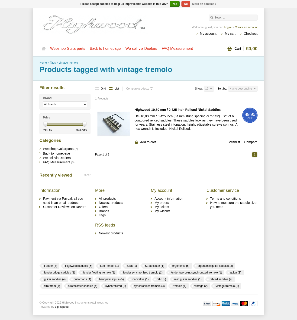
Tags (53, 62)
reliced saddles (221, 279)
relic (161, 279)
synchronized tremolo (149, 286)
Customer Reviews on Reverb (64, 207)
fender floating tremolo (99, 272)
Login (227, 27)
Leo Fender (109, 265)
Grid (101, 88)
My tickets (162, 207)
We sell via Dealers (141, 48)
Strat (132, 265)
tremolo (179, 286)
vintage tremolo (68, 62)
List (114, 88)
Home (43, 48)
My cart (230, 33)
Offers (103, 207)
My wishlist (162, 211)
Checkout (251, 33)
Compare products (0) (139, 88)
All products (107, 198)
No (186, 4)
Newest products (111, 203)
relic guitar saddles (188, 279)
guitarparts (82, 279)
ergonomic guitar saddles (215, 265)
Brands (104, 211)
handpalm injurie (111, 279)
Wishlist (233, 142)
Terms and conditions (225, 198)
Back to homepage (105, 48)
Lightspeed (62, 306)
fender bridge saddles (59, 272)
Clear (87, 175)
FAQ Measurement (177, 48)
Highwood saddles (78, 265)
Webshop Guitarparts (67, 48)
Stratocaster (154, 265)
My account (208, 33)
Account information (169, 198)
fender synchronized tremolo (142, 272)
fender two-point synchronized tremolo (196, 272)
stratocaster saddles (82, 286)
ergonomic (181, 265)
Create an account (246, 27)
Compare (249, 142)
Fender (50, 265)
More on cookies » (204, 4)
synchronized (115, 286)
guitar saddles (55, 279)
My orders (162, 203)
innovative (140, 279)
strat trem (52, 286)
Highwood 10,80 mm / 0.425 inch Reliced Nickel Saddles (178, 110)
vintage (201, 286)
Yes (174, 4)
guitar (235, 272)
